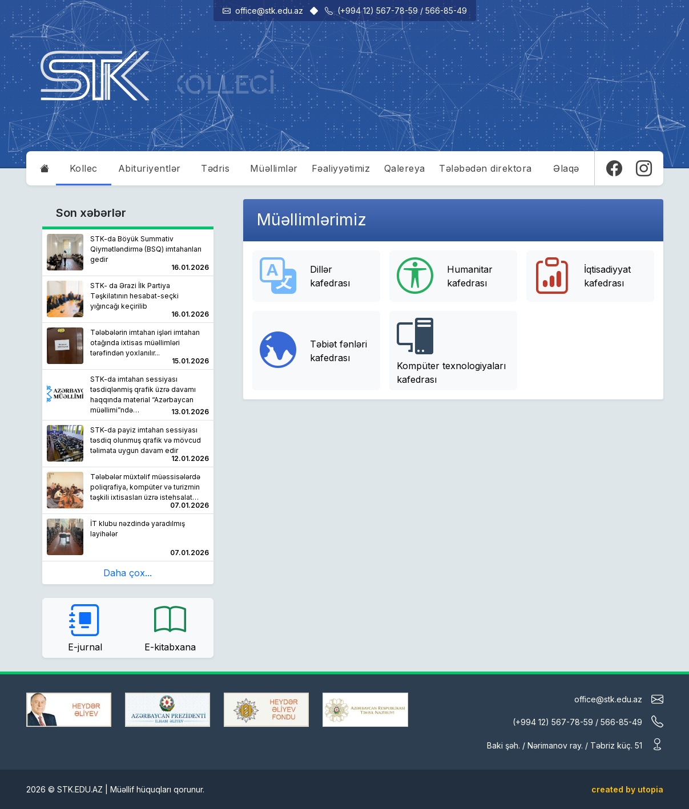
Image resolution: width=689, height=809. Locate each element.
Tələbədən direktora (485, 168)
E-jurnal (85, 627)
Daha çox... (127, 573)
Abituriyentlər (149, 168)
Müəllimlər (274, 168)
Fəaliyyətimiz (341, 168)
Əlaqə (566, 168)
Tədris (215, 168)
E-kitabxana (170, 627)
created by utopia (627, 789)
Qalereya (404, 168)
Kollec (84, 168)
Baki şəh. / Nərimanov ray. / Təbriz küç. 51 (575, 744)
